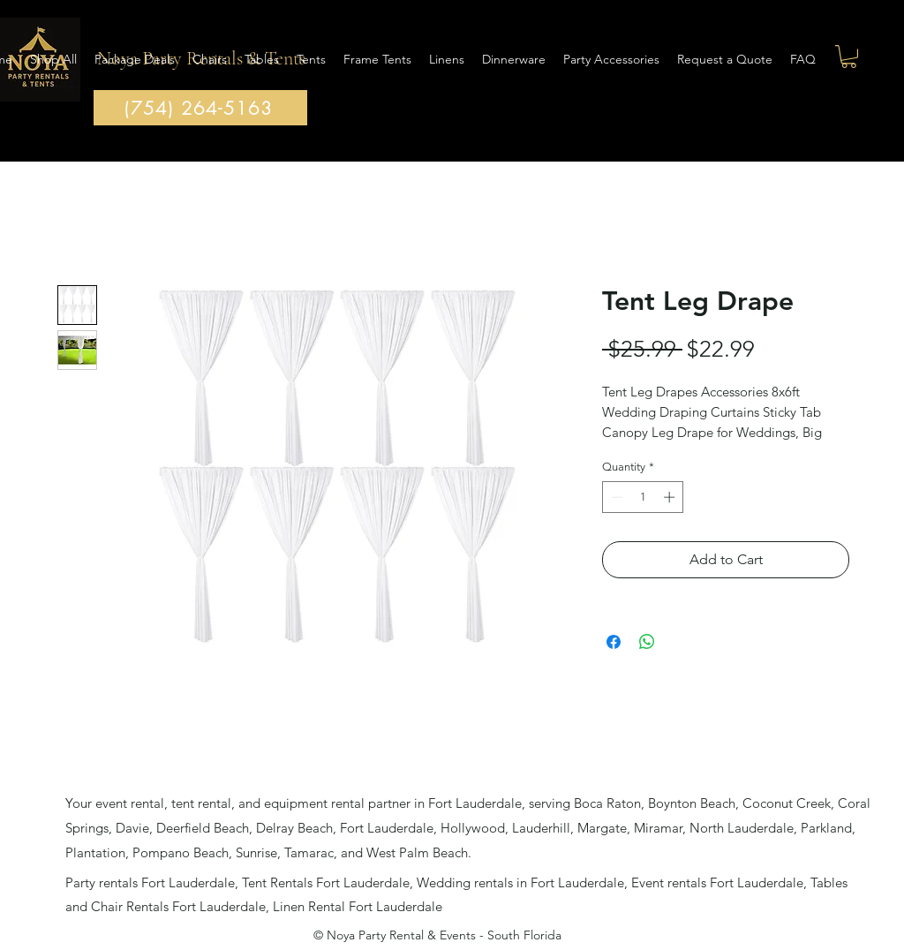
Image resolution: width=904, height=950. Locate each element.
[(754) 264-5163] (200, 107)
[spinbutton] (643, 497)
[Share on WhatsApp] (647, 641)
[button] (849, 56)
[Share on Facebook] (613, 641)
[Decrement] (615, 497)
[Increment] (671, 497)
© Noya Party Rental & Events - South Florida (437, 935)
